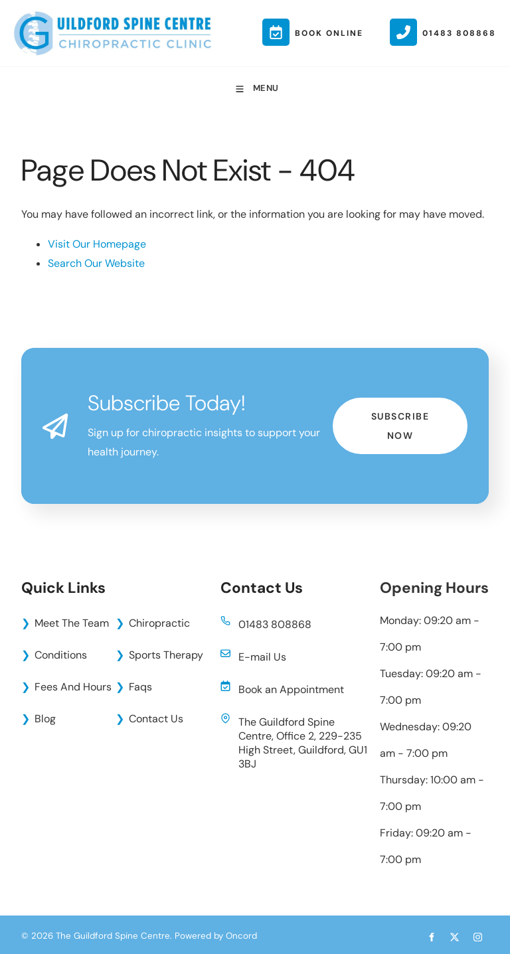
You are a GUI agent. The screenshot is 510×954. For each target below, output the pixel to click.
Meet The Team (72, 623)
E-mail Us (262, 657)
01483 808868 (274, 624)
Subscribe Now (400, 407)
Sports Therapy (166, 655)
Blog (45, 719)
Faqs (140, 687)
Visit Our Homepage (97, 244)
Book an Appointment (291, 689)
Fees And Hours (73, 687)
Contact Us (156, 719)
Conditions (61, 655)
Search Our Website (96, 263)
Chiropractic (159, 623)
